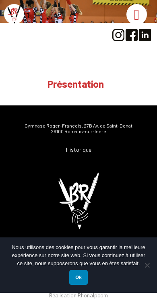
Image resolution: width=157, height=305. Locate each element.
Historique (78, 149)
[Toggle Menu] (136, 14)
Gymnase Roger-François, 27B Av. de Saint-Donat (78, 125)
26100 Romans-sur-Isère (78, 131)
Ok (78, 277)
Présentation (75, 84)
